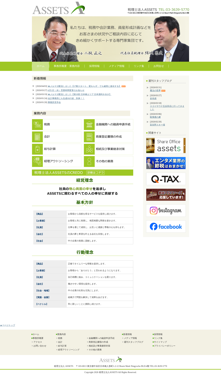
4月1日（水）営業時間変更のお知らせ (66, 90)
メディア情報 (116, 66)
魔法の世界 (155, 90)
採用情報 (94, 66)
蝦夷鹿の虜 (155, 117)
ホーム (41, 66)
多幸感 (153, 98)
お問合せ (158, 66)
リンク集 (139, 66)
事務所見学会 (54, 102)
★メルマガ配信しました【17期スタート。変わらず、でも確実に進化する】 (84, 86)
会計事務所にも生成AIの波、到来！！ (66, 98)
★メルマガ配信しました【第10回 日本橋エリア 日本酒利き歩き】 (79, 94)
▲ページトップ (7, 325)
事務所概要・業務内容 (67, 66)
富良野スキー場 (157, 125)
